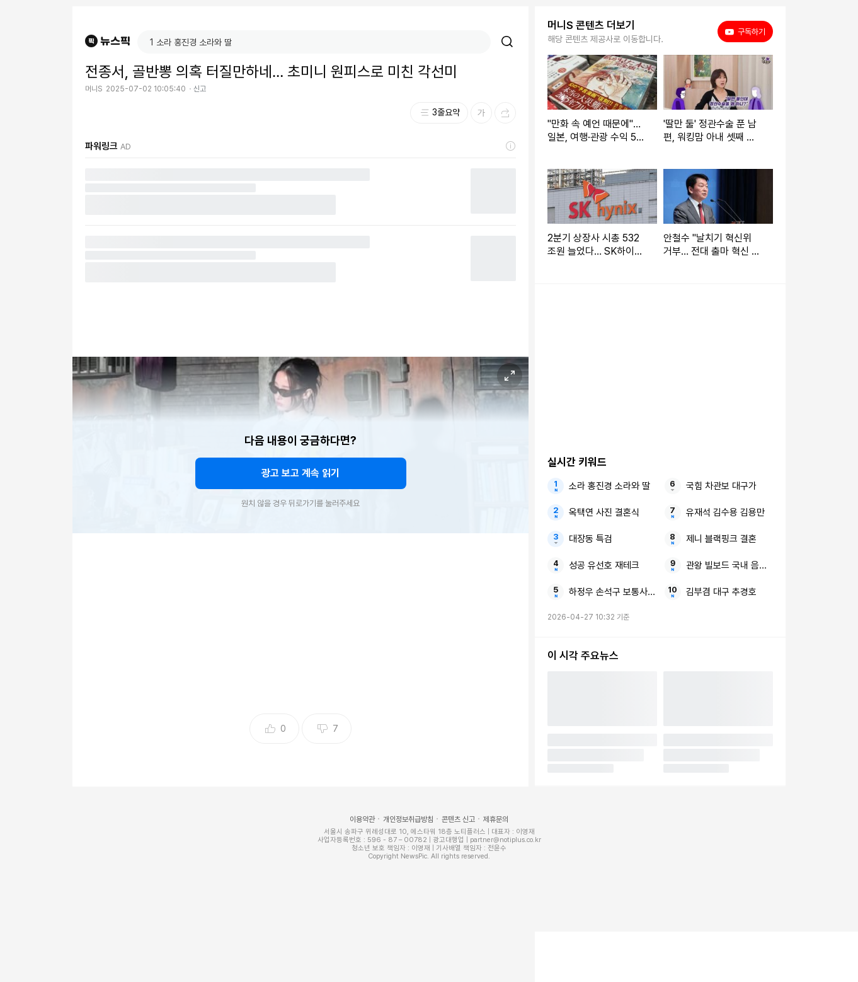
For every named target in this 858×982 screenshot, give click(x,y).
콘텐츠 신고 (458, 819)
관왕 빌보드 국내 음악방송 (729, 565)
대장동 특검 (590, 539)
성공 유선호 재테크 (604, 565)
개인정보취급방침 (408, 819)
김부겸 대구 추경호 (721, 592)
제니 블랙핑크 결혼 (721, 539)
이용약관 (362, 819)
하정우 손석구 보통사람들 (612, 592)
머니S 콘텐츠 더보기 (591, 25)
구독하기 (745, 31)
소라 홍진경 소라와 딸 (609, 486)
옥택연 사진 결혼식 (604, 512)
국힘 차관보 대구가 (721, 486)
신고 (199, 88)
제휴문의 (495, 819)
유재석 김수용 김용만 (725, 512)
